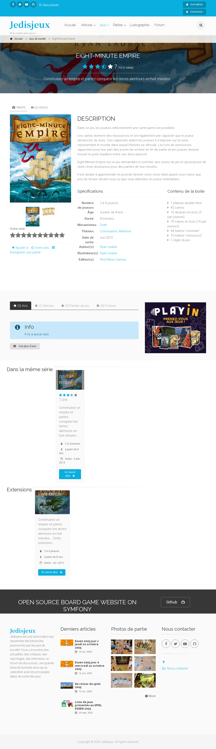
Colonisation (108, 231)
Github (175, 602)
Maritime (125, 231)
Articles (87, 25)
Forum (160, 25)
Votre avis (39, 248)
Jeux (102, 25)
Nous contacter (48, 4)
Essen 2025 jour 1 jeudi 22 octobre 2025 (87, 644)
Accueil (70, 25)
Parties (118, 25)
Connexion (194, 11)
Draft (103, 225)
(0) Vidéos (39, 107)
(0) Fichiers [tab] (106, 306)
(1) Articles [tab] (44, 306)
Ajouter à (19, 248)
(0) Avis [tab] (21, 306)
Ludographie (139, 25)
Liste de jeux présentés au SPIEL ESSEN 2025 (88, 705)
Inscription (194, 4)
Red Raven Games (113, 259)
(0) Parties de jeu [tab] (75, 306)
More (149, 696)
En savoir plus (70, 474)
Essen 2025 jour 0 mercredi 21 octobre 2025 (89, 666)
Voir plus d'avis (24, 346)
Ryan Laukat (108, 247)
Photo (18, 107)
